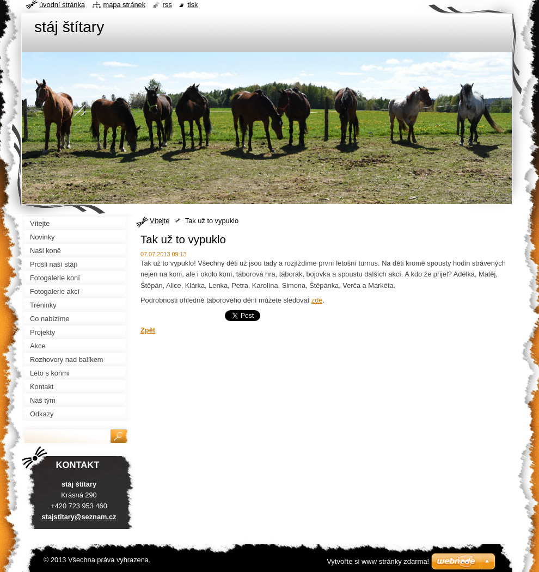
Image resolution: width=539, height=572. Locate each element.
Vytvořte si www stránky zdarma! (378, 561)
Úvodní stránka (62, 5)
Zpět (147, 330)
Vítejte (159, 221)
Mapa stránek (124, 5)
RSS (167, 5)
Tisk (192, 5)
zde (317, 300)
